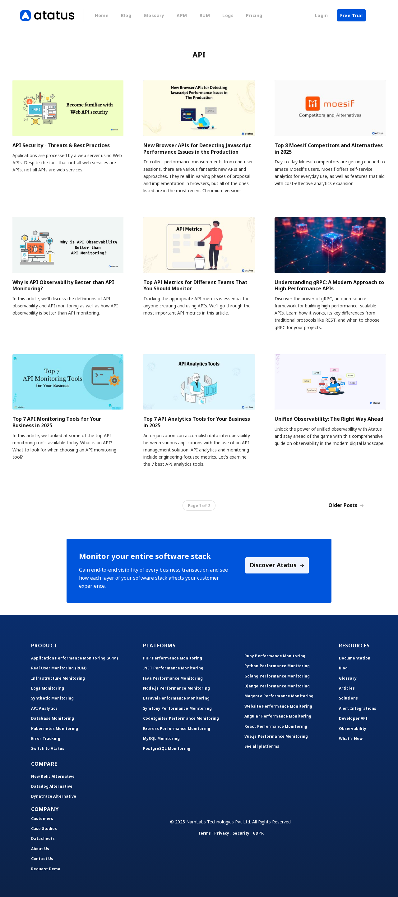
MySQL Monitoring (161, 738)
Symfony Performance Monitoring (177, 708)
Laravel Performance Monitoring (176, 698)
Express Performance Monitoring (176, 728)
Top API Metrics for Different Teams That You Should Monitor (195, 285)
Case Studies (44, 828)
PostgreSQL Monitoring (166, 748)
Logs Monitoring (47, 688)
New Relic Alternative (53, 776)
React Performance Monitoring (275, 726)
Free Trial (351, 15)
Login (321, 15)
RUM (205, 15)
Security (241, 833)
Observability (353, 728)
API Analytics (44, 708)
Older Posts (346, 505)
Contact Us (42, 858)
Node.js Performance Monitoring (176, 688)
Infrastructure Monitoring (58, 678)
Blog (126, 15)
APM (182, 15)
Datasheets (43, 838)
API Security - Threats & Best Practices (61, 145)
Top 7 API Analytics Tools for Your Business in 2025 (196, 422)
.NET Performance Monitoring (173, 668)
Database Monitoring (52, 718)
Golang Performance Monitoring (277, 676)
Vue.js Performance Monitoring (276, 736)
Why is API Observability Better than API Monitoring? (63, 285)
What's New (351, 738)
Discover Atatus (277, 566)
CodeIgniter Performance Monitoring (181, 718)
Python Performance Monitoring (277, 665)
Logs (228, 15)
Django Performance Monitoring (277, 686)
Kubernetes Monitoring (54, 728)
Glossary (154, 15)
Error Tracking (45, 738)
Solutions (348, 698)
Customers (42, 818)
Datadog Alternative (51, 786)
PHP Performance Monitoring (172, 658)
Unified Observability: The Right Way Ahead (329, 418)
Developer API (353, 718)
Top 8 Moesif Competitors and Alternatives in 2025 (329, 148)
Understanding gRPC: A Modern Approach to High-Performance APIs (329, 285)
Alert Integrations (357, 708)
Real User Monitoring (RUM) (58, 668)
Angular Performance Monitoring (278, 716)
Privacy (221, 833)
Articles (347, 688)
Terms (204, 833)
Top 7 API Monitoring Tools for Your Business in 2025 (56, 422)
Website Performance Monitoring (278, 706)
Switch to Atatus (47, 748)
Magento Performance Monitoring (279, 696)
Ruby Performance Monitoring (274, 656)
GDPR (258, 833)
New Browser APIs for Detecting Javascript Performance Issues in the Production (197, 148)
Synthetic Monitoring (52, 698)
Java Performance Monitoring (173, 678)
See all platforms (261, 746)
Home (102, 15)
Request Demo (45, 869)
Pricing (254, 15)
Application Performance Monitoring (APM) (74, 658)
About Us (40, 848)
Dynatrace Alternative (53, 796)
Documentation (355, 658)
